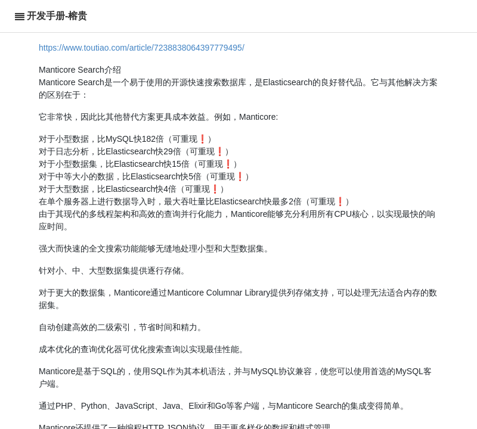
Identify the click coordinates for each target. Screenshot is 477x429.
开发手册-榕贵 (57, 16)
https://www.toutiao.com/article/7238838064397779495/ (141, 47)
